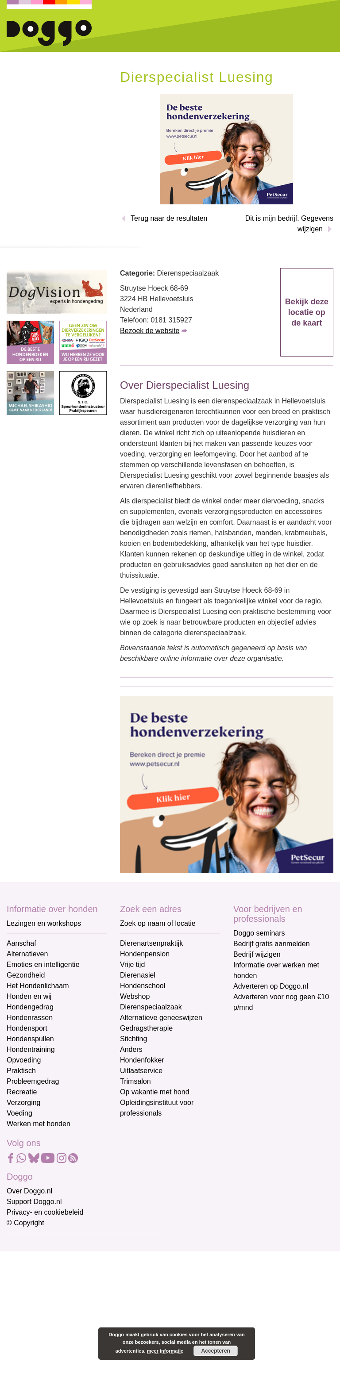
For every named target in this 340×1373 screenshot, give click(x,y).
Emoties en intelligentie (43, 964)
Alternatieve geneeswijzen (161, 1017)
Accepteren (215, 1351)
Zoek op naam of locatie (158, 923)
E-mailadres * (29, 1244)
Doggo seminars (259, 933)
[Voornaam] (70, 1286)
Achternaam (26, 1302)
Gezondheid (26, 975)
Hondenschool (142, 985)
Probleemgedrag (33, 1081)
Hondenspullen (30, 1039)
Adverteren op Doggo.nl (270, 986)
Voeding (19, 1113)
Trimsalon (135, 1081)
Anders (131, 1049)
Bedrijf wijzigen (257, 954)
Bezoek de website (149, 330)
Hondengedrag (30, 1007)
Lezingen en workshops (44, 923)
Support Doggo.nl (34, 1201)
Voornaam (23, 1273)
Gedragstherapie (146, 1028)
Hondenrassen (30, 1017)
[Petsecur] (226, 148)
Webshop (135, 996)
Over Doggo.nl (29, 1191)
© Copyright (25, 1223)
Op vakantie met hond (154, 1092)
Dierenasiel (137, 975)
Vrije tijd (132, 964)
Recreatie (22, 1092)
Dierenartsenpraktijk (151, 943)
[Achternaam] (70, 1315)
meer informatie (165, 1351)
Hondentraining (31, 1049)
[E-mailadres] (70, 1257)
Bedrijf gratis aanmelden (271, 943)
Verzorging (24, 1102)
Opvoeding (24, 1060)
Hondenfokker (142, 1060)
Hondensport (27, 1028)
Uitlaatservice (141, 1070)
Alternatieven (27, 954)
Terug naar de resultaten (169, 218)
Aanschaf (21, 943)
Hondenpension (145, 954)
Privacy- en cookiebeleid (45, 1212)
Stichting (133, 1039)
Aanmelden (70, 1339)
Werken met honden (38, 1124)
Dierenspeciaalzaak (151, 1007)
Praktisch (21, 1070)
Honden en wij (29, 996)
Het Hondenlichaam (38, 985)
